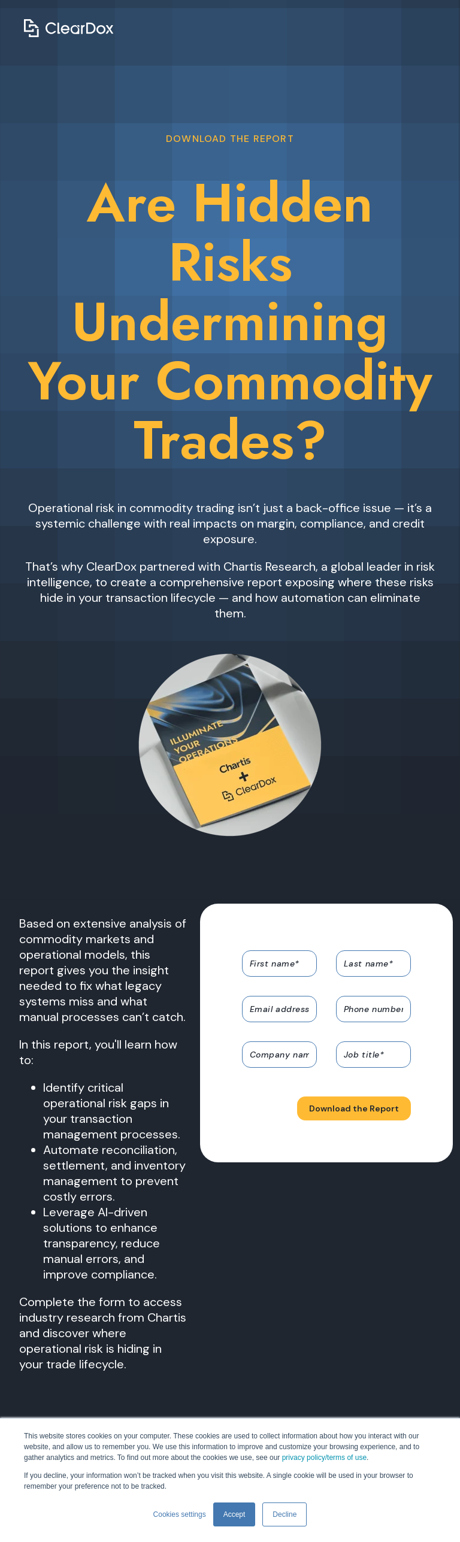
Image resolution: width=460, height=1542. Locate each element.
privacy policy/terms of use (324, 1457)
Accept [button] (234, 1514)
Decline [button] (284, 1514)
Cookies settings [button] (179, 1514)
